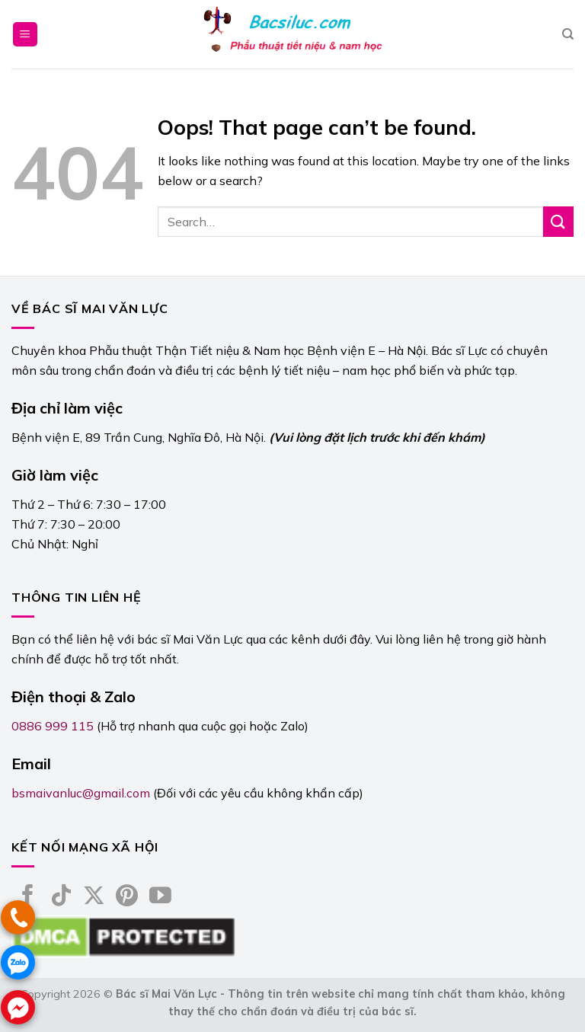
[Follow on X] (94, 897)
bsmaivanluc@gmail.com (80, 792)
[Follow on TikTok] (61, 897)
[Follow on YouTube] (160, 897)
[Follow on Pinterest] (127, 897)
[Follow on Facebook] (28, 897)
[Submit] (558, 221)
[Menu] (25, 34)
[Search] (568, 34)
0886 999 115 (52, 725)
